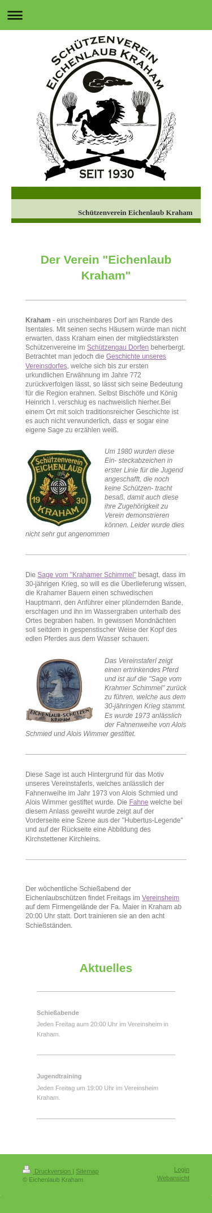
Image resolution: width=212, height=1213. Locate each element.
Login (181, 1169)
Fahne (138, 802)
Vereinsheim (160, 898)
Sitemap (87, 1171)
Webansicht (173, 1178)
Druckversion (47, 1171)
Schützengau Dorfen (118, 347)
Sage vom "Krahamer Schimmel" (86, 575)
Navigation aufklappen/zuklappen (106, 15)
